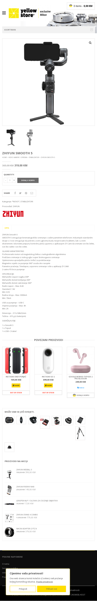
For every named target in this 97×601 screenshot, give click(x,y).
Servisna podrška (10, 568)
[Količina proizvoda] (9, 180)
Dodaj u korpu (28, 180)
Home (4, 157)
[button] (90, 42)
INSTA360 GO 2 (48, 376)
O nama (5, 564)
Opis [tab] (7, 228)
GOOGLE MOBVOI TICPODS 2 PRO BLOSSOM (81, 377)
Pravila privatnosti (44, 581)
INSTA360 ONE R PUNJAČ (16, 376)
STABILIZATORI (34, 157)
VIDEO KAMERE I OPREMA (18, 157)
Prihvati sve (51, 588)
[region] (38, 582)
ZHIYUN (16, 206)
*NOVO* (16, 201)
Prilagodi (23, 588)
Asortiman (48, 29)
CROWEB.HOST (78, 594)
